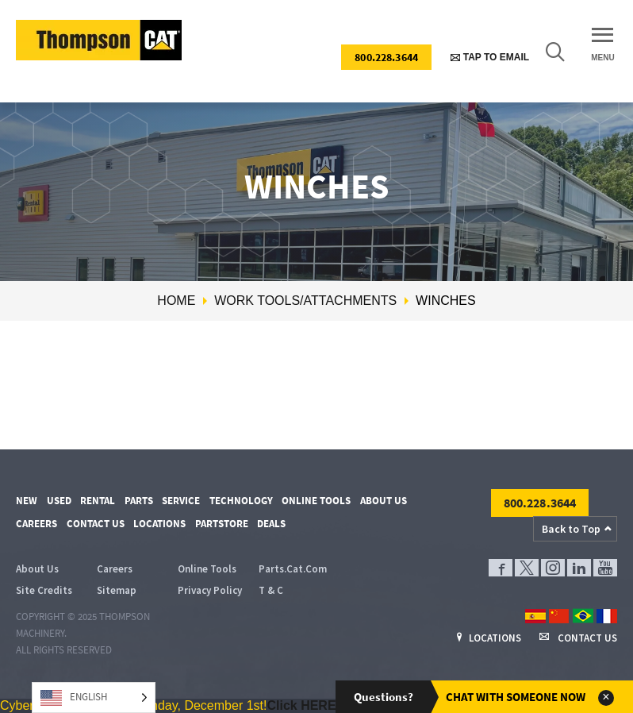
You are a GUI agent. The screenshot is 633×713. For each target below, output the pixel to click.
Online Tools (316, 500)
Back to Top (571, 529)
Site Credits (44, 590)
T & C (271, 590)
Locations (159, 523)
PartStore (221, 523)
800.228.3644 (386, 57)
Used (59, 500)
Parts (139, 500)
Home (176, 300)
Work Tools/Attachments (305, 300)
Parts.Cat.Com (293, 569)
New (26, 500)
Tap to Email (490, 58)
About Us (383, 500)
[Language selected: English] (93, 697)
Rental (97, 500)
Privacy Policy (210, 590)
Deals (271, 523)
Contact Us (96, 523)
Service (181, 500)
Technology (241, 500)
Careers (36, 523)
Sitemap (116, 590)
